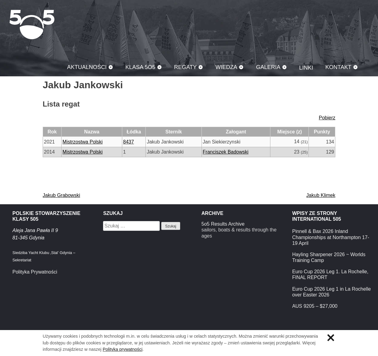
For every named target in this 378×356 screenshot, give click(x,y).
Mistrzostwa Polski (82, 141)
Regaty (185, 67)
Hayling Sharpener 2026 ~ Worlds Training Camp (328, 257)
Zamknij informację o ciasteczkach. (330, 337)
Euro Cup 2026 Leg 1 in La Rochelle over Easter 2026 (331, 291)
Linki (306, 67)
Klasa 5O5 (32, 24)
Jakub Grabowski (61, 195)
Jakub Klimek (320, 195)
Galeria (268, 67)
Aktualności (87, 67)
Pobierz (327, 117)
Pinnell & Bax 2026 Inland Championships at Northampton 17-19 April (330, 237)
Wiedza (226, 67)
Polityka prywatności (122, 349)
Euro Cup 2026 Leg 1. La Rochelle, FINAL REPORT (330, 274)
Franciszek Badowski (225, 151)
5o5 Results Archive (222, 224)
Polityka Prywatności (34, 271)
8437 (128, 141)
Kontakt (338, 67)
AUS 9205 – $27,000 (314, 306)
